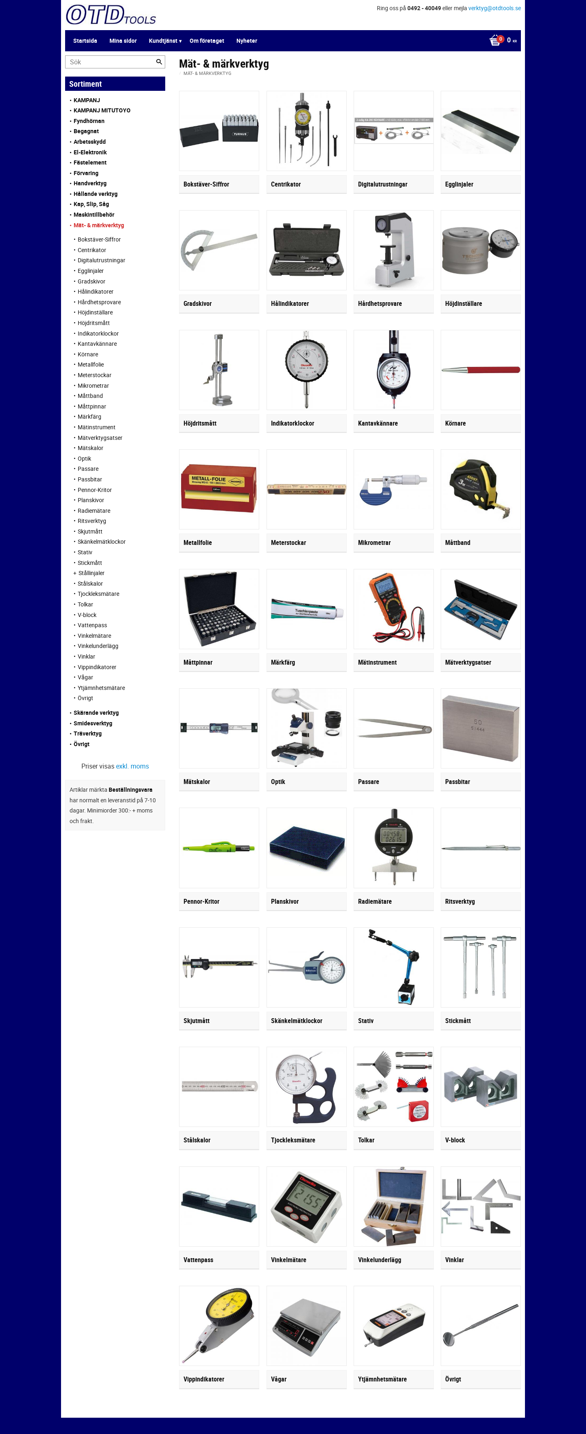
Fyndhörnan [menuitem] (89, 121)
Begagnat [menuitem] (86, 131)
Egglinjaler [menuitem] (91, 271)
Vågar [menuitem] (85, 677)
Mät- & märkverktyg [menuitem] (99, 225)
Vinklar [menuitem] (86, 656)
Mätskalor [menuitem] (90, 448)
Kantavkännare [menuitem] (97, 343)
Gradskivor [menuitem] (91, 281)
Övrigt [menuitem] (85, 698)
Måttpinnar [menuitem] (92, 406)
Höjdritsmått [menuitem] (94, 323)
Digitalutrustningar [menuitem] (101, 260)
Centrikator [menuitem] (92, 250)
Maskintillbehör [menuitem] (94, 214)
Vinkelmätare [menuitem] (94, 635)
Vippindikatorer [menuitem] (97, 667)
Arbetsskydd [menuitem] (90, 141)
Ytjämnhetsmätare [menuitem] (101, 688)
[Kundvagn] (501, 40)
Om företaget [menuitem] (207, 40)
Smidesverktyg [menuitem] (93, 723)
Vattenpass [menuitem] (92, 625)
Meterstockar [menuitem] (95, 375)
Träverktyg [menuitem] (88, 733)
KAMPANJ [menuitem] (87, 100)
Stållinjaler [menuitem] (92, 573)
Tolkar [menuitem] (85, 604)
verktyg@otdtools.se (494, 8)
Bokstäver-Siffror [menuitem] (99, 239)
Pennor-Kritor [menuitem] (95, 490)
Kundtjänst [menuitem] (163, 40)
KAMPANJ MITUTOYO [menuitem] (102, 110)
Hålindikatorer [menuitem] (96, 291)
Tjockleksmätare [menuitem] (98, 593)
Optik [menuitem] (84, 458)
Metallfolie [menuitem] (91, 364)
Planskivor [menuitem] (91, 500)
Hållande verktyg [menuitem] (96, 194)
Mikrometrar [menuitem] (93, 385)
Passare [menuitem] (88, 468)
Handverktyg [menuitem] (90, 183)
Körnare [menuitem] (88, 354)
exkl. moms (132, 766)
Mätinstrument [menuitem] (97, 427)
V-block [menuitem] (87, 615)
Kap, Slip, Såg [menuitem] (91, 204)
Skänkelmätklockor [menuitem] (102, 541)
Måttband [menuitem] (90, 396)
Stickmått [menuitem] (90, 563)
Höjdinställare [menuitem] (95, 312)
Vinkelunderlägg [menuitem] (98, 646)
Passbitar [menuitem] (90, 479)
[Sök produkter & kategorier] (115, 61)
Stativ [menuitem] (85, 552)
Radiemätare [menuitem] (94, 510)
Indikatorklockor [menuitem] (98, 333)
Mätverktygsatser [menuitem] (100, 437)
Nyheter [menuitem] (246, 40)
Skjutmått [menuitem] (90, 531)
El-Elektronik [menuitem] (90, 152)
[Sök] (159, 62)
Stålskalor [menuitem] (90, 583)
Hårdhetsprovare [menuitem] (99, 302)
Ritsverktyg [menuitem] (92, 521)
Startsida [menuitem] (85, 40)
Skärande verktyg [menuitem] (96, 712)
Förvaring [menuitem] (86, 173)
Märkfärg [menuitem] (89, 416)
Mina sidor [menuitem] (123, 40)
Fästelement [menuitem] (90, 162)
